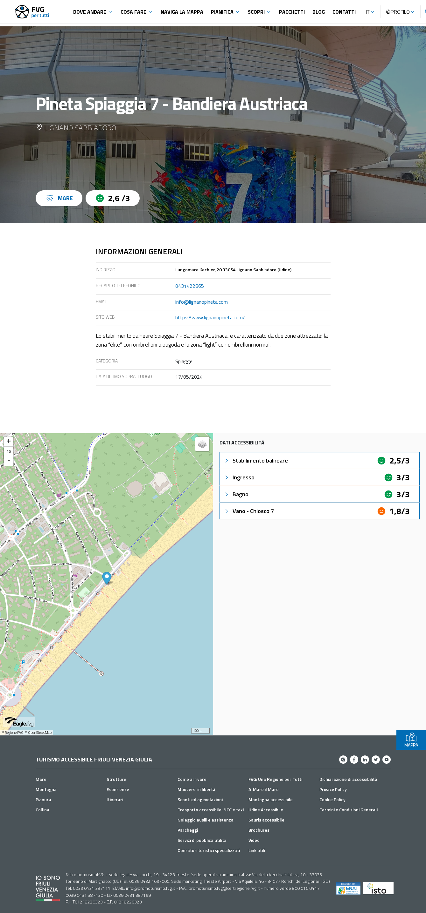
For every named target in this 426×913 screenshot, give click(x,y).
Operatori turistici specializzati (209, 850)
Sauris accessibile (266, 819)
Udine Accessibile (265, 809)
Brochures (258, 830)
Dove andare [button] (89, 12)
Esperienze (118, 789)
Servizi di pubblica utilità (202, 840)
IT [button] (368, 12)
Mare (41, 779)
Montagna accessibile (270, 799)
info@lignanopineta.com (201, 302)
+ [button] (9, 442)
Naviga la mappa (182, 12)
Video (254, 840)
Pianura (43, 799)
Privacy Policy (333, 789)
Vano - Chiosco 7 (249, 511)
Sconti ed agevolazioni (200, 799)
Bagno (236, 494)
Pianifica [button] (222, 12)
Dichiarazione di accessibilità (348, 779)
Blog (318, 12)
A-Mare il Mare (263, 789)
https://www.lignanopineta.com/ (210, 317)
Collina (42, 809)
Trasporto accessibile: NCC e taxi (211, 809)
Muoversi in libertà (196, 789)
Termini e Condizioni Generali (348, 809)
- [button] (9, 461)
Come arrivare (192, 779)
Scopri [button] (256, 12)
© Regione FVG (13, 732)
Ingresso (239, 477)
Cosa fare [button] (133, 12)
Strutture (116, 779)
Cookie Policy (332, 799)
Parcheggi (188, 830)
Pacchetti (292, 12)
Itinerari (115, 799)
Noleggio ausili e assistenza (206, 819)
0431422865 (189, 286)
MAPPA (411, 740)
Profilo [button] (398, 12)
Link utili (256, 850)
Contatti (344, 12)
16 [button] (8, 451)
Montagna (46, 789)
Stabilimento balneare (256, 460)
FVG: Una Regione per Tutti (275, 779)
